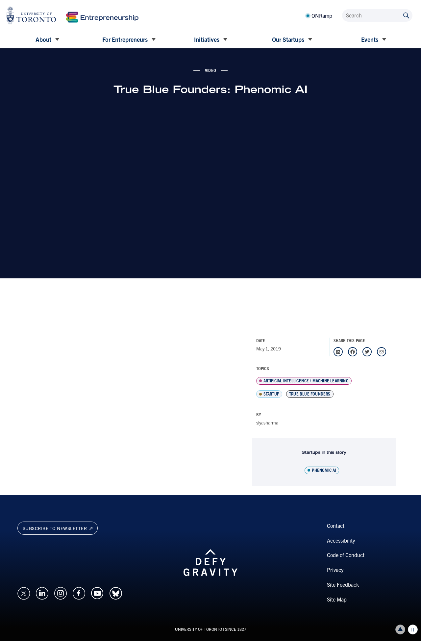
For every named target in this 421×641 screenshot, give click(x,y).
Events (369, 39)
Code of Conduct (345, 554)
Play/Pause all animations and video (413, 629)
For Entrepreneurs (125, 39)
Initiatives (206, 39)
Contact (335, 525)
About (43, 39)
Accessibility (341, 540)
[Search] (377, 15)
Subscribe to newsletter (58, 528)
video (210, 70)
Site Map (337, 599)
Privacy (335, 569)
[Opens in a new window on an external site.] (23, 592)
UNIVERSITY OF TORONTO (198, 629)
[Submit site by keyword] (406, 15)
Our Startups (288, 39)
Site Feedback (343, 584)
